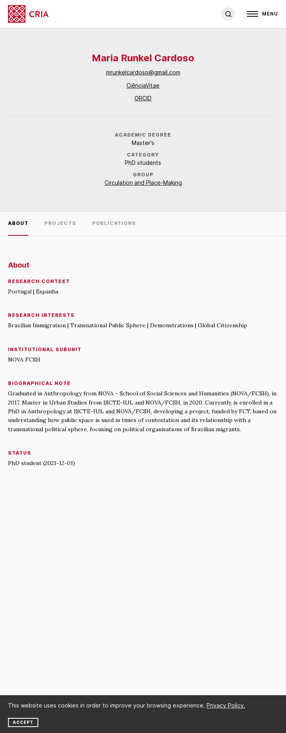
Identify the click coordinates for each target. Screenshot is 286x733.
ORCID (143, 98)
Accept (23, 722)
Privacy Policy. (226, 705)
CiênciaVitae (143, 85)
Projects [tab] (60, 223)
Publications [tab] (114, 223)
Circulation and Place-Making (143, 182)
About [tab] (18, 223)
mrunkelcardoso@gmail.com (143, 72)
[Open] (262, 14)
